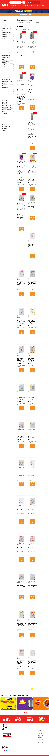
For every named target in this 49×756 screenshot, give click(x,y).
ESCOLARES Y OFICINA (6, 57)
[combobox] (8, 23)
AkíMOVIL (42, 5)
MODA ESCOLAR (5, 87)
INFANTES (3, 66)
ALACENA (3, 30)
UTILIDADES (4, 130)
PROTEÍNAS (4, 111)
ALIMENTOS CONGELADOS (6, 32)
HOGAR (3, 64)
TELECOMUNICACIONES (6, 126)
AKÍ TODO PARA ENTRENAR (7, 28)
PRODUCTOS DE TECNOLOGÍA (5, 103)
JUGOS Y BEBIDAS (5, 68)
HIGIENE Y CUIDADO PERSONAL (5, 62)
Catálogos (17, 5)
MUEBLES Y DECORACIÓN (6, 91)
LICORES (3, 75)
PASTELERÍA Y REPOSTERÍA (6, 98)
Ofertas (12, 5)
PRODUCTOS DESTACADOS (7, 105)
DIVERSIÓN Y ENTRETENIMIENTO (5, 51)
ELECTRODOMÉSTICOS (6, 55)
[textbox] (8, 23)
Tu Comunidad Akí (24, 5)
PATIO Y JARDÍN (5, 100)
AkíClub (30, 5)
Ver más (11, 7)
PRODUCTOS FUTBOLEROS (7, 107)
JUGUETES (4, 70)
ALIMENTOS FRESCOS (6, 34)
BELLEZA (3, 38)
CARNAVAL (4, 40)
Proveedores (28, 727)
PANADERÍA (4, 96)
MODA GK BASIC (5, 89)
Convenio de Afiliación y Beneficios (40, 736)
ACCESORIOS (4, 26)
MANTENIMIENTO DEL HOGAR (7, 81)
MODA (3, 85)
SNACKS (3, 122)
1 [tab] (20, 712)
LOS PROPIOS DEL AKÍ (6, 79)
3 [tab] (24, 712)
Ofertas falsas (17, 734)
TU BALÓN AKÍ (4, 128)
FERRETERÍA (4, 59)
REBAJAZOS (4, 115)
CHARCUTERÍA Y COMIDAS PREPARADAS (6, 45)
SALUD (3, 120)
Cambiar (36, 2)
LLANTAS (3, 77)
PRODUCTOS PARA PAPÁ (6, 109)
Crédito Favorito (36, 5)
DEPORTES (4, 48)
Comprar (21, 66)
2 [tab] (22, 712)
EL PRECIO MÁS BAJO (6, 53)
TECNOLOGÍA (4, 124)
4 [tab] (26, 712)
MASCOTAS (4, 83)
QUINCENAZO (4, 113)
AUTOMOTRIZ (4, 36)
